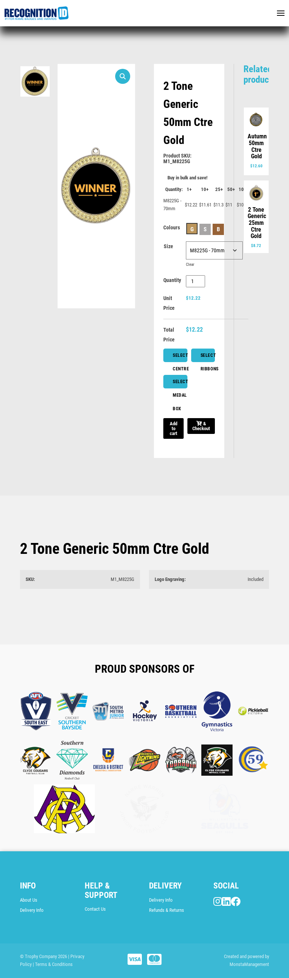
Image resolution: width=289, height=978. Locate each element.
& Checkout (201, 426)
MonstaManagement (249, 964)
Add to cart (173, 428)
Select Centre (180, 357)
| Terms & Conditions (53, 964)
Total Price (169, 335)
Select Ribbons (208, 357)
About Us (28, 900)
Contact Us (95, 909)
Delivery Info (32, 910)
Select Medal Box (180, 383)
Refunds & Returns (166, 910)
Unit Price (169, 303)
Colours (171, 227)
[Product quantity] (195, 281)
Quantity (172, 280)
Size (168, 246)
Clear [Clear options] (190, 264)
